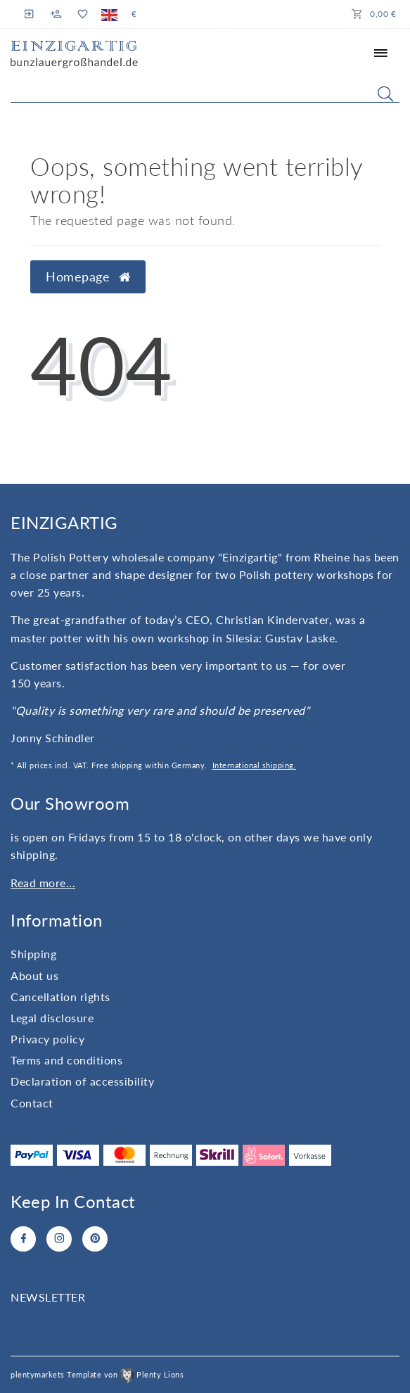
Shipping (33, 953)
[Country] (109, 14)
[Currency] (134, 14)
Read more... (43, 882)
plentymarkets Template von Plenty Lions (97, 1374)
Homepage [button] (88, 276)
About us (34, 975)
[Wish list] (82, 14)
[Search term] (205, 91)
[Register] (56, 14)
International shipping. (254, 765)
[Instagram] (59, 1239)
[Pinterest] (95, 1239)
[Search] (385, 93)
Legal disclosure (52, 1017)
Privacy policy (47, 1038)
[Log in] (31, 14)
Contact (32, 1102)
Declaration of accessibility (82, 1081)
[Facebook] (23, 1239)
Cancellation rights (60, 996)
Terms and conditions (66, 1060)
